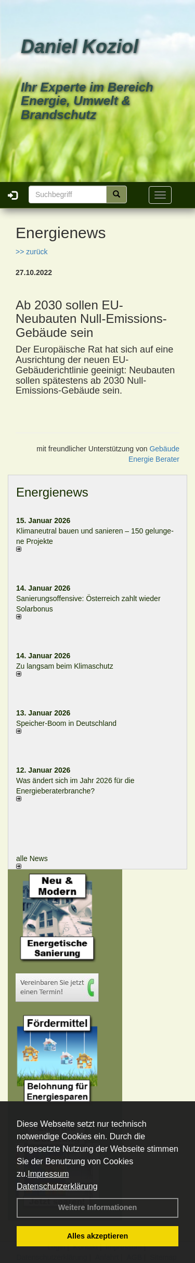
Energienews (52, 492)
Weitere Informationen (97, 1207)
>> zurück (31, 252)
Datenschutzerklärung (57, 1186)
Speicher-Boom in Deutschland (66, 723)
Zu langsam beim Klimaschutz (64, 666)
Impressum (48, 1173)
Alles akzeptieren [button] (97, 1236)
